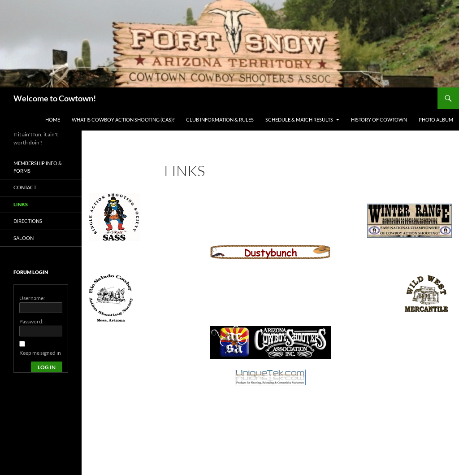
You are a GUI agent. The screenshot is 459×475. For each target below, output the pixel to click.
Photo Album (436, 119)
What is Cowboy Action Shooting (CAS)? (123, 119)
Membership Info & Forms (37, 167)
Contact (24, 187)
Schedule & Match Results (299, 119)
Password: (31, 321)
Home (52, 119)
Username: (32, 298)
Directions (27, 221)
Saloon (23, 238)
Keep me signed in (40, 352)
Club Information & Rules (220, 119)
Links (20, 204)
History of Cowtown (379, 119)
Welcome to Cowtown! (54, 98)
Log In (47, 367)
